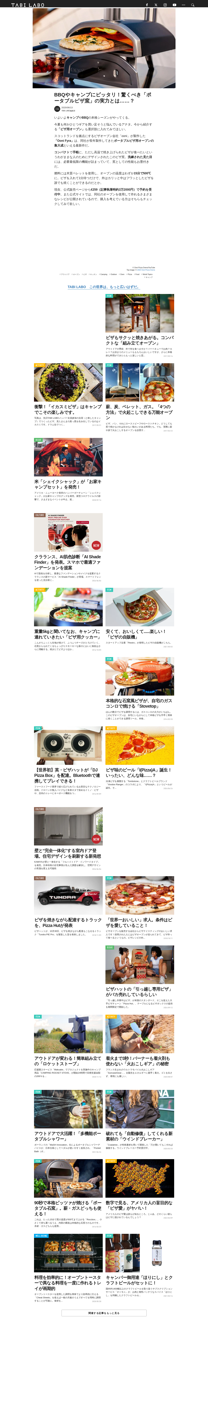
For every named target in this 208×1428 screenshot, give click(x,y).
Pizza (130, 276)
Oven (122, 276)
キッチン (93, 276)
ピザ (85, 276)
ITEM (109, 298)
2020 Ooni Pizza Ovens (146, 272)
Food (137, 276)
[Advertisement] (104, 1381)
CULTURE (40, 517)
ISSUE (38, 442)
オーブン (76, 276)
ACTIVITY (40, 367)
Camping (104, 276)
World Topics (148, 276)
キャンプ (149, 279)
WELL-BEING (41, 1238)
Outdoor (114, 276)
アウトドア (65, 276)
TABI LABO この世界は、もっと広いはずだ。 (104, 289)
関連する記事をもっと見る (104, 1315)
